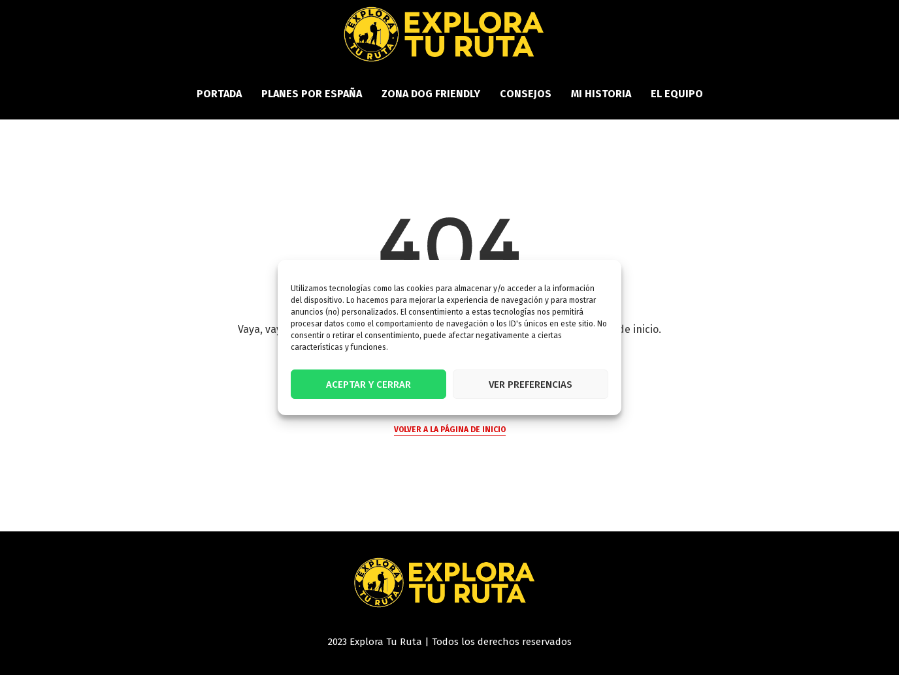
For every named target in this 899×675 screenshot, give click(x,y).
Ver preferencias (530, 384)
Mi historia (601, 93)
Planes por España (311, 93)
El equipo (677, 93)
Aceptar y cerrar (368, 384)
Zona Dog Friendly (431, 93)
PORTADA (219, 93)
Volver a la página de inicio (450, 429)
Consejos (525, 93)
